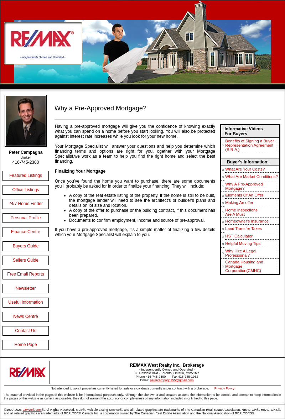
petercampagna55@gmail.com (172, 380)
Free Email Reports (25, 274)
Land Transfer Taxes (243, 228)
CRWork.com (31, 410)
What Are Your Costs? (245, 169)
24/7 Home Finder (26, 203)
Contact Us (25, 330)
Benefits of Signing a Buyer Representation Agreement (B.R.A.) (249, 145)
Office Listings (25, 189)
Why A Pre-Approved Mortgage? (244, 186)
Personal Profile (26, 217)
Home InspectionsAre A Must (241, 212)
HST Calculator (239, 236)
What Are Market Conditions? (251, 176)
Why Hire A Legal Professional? (240, 253)
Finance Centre (25, 231)
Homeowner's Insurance (247, 221)
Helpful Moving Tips (242, 243)
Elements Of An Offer (244, 195)
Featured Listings (25, 175)
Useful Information (25, 302)
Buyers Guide (26, 245)
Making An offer (239, 202)
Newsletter (26, 288)
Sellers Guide (25, 260)
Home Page (25, 344)
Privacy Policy (224, 388)
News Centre (25, 316)
